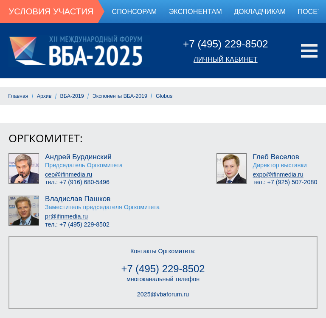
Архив (44, 96)
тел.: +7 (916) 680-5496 (77, 182)
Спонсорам (134, 11)
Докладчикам (260, 11)
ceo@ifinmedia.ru (68, 174)
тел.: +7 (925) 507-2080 (285, 182)
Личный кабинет (226, 59)
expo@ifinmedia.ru (278, 174)
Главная (18, 96)
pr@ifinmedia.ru (66, 216)
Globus (164, 96)
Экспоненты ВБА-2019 (120, 96)
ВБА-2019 (72, 96)
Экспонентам (195, 11)
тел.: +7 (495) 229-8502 (77, 224)
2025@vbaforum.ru (163, 294)
